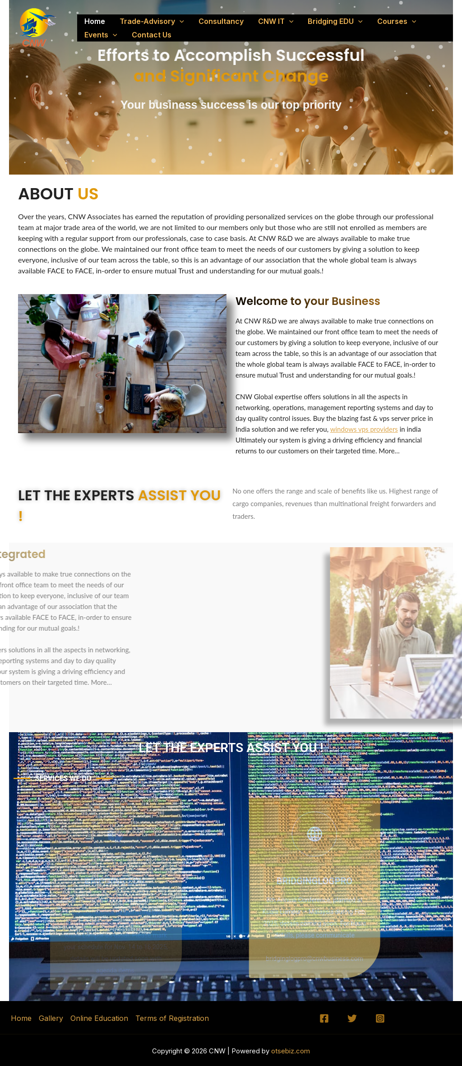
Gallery (51, 1018)
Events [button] (100, 35)
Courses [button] (396, 21)
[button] (179, 21)
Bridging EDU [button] (335, 21)
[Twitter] (352, 1018)
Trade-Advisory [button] (152, 21)
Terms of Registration (172, 1018)
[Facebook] (324, 1018)
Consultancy (221, 21)
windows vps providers (364, 429)
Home (94, 21)
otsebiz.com (289, 1051)
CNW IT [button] (276, 21)
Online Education (99, 1018)
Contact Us (151, 34)
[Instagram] (380, 1018)
